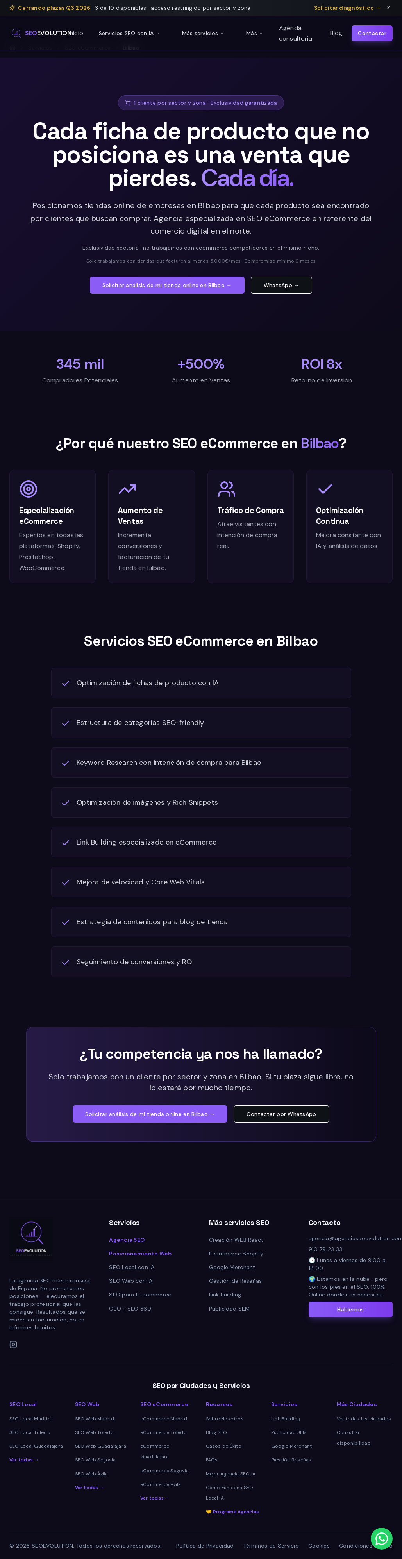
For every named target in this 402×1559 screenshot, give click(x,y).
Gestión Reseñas (291, 1460)
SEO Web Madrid (94, 1419)
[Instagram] (13, 1344)
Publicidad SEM (229, 1308)
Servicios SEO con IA (129, 33)
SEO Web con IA (130, 1280)
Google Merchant (232, 1267)
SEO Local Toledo (29, 1432)
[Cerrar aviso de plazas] (388, 8)
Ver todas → (24, 1460)
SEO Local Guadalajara (36, 1446)
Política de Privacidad (205, 1545)
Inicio (75, 33)
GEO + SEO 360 (130, 1308)
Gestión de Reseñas (235, 1280)
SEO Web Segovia (95, 1460)
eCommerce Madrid (163, 1419)
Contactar (372, 33)
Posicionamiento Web (140, 1253)
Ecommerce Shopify (236, 1253)
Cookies (319, 1545)
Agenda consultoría (295, 33)
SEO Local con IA (131, 1267)
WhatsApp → (282, 285)
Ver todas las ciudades (364, 1419)
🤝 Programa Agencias (232, 1512)
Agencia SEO (127, 1239)
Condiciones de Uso (366, 1545)
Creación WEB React (236, 1239)
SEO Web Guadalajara (101, 1446)
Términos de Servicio (271, 1545)
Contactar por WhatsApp (281, 1114)
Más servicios (203, 33)
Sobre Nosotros (225, 1419)
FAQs (212, 1460)
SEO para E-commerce (140, 1294)
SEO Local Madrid (30, 1419)
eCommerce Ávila (160, 1484)
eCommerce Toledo (163, 1432)
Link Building (225, 1294)
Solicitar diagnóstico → (347, 7)
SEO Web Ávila (91, 1474)
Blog (336, 33)
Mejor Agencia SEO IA (231, 1474)
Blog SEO (216, 1432)
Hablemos (350, 1309)
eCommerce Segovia (164, 1471)
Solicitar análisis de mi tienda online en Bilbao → (167, 285)
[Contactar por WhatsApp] (382, 1539)
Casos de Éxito (223, 1446)
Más (254, 33)
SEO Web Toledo (94, 1432)
